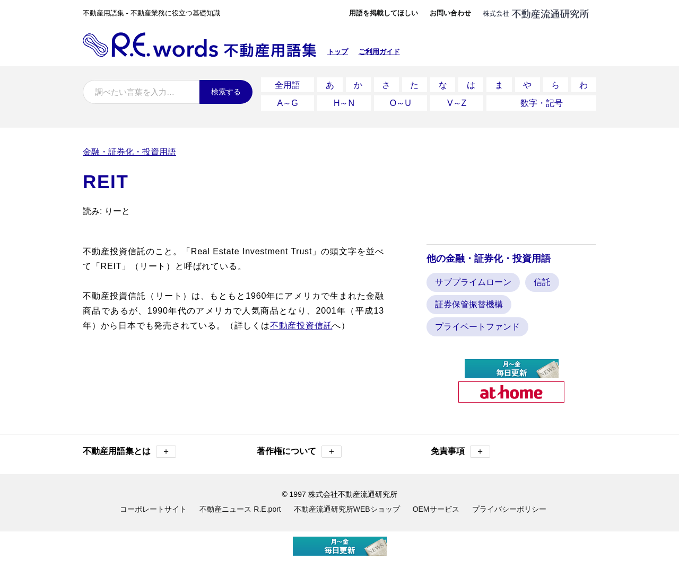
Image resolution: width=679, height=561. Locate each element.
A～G (287, 100)
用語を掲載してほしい (383, 13)
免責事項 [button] (460, 448)
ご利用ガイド (379, 52)
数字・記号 (541, 100)
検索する (226, 91)
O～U (400, 100)
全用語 (287, 83)
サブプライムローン (473, 278)
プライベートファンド (477, 323)
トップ (337, 52)
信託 (542, 278)
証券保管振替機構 (469, 301)
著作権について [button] (299, 448)
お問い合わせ (450, 13)
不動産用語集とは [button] (129, 448)
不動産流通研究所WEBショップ (347, 506)
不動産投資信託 (301, 321)
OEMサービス (436, 506)
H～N (344, 100)
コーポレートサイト (153, 506)
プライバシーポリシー (509, 506)
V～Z (456, 100)
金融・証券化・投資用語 (129, 148)
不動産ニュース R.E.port (240, 506)
